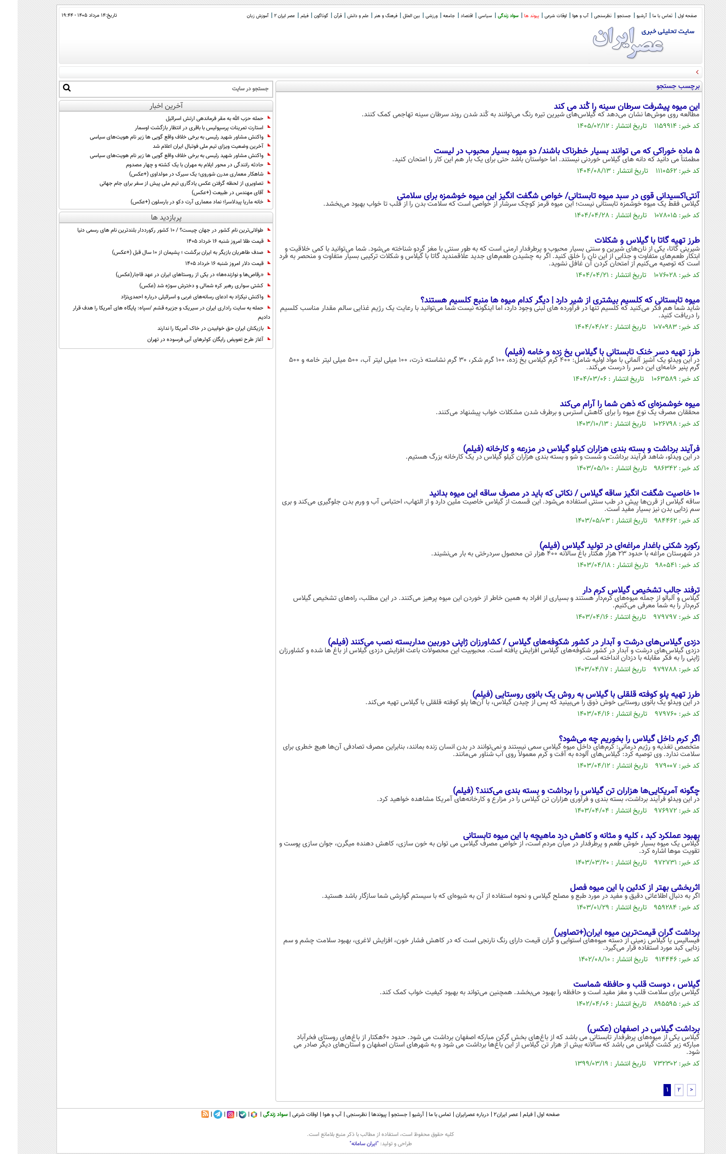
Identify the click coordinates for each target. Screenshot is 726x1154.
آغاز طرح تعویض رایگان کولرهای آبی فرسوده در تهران (191, 339)
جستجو (606, 16)
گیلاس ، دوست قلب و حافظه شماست (619, 984)
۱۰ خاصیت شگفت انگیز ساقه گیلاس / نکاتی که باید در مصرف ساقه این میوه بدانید (547, 493)
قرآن (320, 16)
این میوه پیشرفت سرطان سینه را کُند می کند (609, 107)
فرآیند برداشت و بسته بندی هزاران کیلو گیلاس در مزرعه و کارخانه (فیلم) (563, 449)
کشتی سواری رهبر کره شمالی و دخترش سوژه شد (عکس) (187, 286)
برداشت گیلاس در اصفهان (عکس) (626, 1029)
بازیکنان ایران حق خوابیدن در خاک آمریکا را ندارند (196, 328)
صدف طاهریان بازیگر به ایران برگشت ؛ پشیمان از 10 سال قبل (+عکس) (173, 252)
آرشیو (624, 16)
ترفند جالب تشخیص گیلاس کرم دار (623, 590)
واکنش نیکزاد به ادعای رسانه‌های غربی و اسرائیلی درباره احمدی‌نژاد (178, 297)
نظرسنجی (585, 16)
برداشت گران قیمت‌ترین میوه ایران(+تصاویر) (609, 933)
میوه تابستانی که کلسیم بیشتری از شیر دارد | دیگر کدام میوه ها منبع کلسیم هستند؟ (542, 300)
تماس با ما (645, 16)
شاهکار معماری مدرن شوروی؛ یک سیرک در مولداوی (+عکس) (182, 174)
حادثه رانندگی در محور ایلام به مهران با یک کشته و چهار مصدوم (180, 165)
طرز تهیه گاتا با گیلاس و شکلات (629, 240)
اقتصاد (449, 16)
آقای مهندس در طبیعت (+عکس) (213, 193)
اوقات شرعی (538, 16)
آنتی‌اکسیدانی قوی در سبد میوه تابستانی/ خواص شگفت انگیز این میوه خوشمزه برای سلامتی (530, 196)
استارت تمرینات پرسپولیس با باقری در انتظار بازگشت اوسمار (185, 128)
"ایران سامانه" (346, 1144)
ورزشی (414, 16)
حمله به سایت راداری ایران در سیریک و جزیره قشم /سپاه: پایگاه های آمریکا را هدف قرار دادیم (154, 313)
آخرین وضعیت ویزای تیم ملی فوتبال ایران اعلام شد (194, 146)
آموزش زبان (240, 16)
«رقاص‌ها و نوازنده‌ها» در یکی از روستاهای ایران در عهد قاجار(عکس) (175, 275)
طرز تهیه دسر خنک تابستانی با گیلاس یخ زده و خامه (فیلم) (584, 352)
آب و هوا (563, 16)
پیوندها (361, 1114)
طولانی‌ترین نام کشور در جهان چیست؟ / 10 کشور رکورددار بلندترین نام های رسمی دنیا (156, 230)
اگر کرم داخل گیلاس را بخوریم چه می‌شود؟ (611, 739)
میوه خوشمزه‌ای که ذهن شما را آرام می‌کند (612, 404)
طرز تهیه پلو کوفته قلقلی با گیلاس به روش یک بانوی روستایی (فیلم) (568, 694)
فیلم (287, 16)
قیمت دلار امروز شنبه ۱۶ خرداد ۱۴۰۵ (210, 263)
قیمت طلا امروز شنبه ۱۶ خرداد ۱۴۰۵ (211, 241)
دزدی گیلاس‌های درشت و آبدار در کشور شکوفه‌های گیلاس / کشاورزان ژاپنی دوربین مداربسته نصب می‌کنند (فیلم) (496, 642)
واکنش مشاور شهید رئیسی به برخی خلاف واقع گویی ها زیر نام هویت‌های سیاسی (162, 137)
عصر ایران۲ (488, 1114)
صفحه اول (669, 16)
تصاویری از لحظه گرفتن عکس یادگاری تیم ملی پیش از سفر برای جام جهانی (167, 183)
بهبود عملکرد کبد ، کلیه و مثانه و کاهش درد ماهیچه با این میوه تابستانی (563, 836)
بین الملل (393, 16)
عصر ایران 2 (267, 16)
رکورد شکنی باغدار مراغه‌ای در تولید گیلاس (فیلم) (602, 546)
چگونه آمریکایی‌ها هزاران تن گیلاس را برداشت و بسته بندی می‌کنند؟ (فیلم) (558, 791)
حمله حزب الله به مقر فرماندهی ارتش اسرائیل (200, 118)
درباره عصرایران (454, 1114)
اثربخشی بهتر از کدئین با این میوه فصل (617, 888)
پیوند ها (514, 16)
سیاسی (468, 16)
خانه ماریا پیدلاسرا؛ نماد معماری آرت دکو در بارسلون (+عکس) (183, 202)
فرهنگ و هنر (368, 16)
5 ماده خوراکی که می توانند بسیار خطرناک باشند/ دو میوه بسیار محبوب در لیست (549, 151)
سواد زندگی (490, 16)
